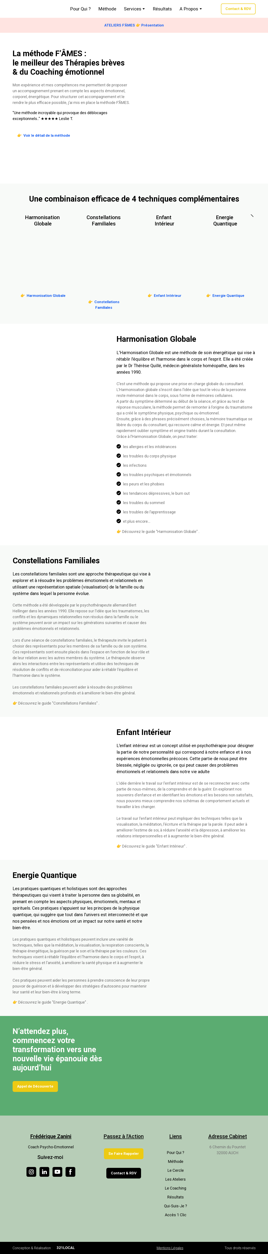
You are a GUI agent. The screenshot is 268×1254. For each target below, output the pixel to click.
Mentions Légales (170, 1248)
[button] (238, 8)
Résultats (162, 9)
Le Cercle (176, 1170)
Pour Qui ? (80, 9)
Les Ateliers (175, 1179)
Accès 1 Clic (175, 1215)
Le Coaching (175, 1188)
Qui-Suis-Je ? (175, 1206)
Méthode (107, 9)
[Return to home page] (32, 9)
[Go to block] (43, 258)
